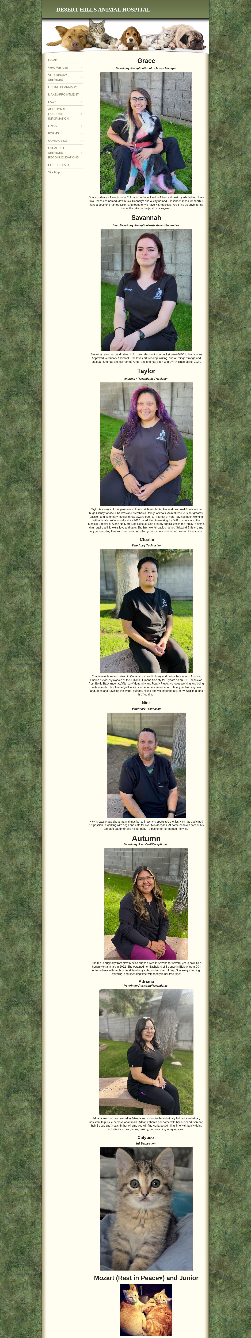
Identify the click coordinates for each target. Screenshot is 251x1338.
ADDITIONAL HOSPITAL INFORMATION (58, 114)
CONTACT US (57, 140)
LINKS (52, 126)
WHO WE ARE (58, 67)
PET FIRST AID (58, 165)
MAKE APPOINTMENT (63, 94)
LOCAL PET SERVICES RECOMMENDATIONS (63, 152)
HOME (52, 60)
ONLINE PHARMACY (62, 87)
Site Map (54, 172)
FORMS (53, 133)
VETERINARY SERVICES (57, 77)
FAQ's (52, 102)
